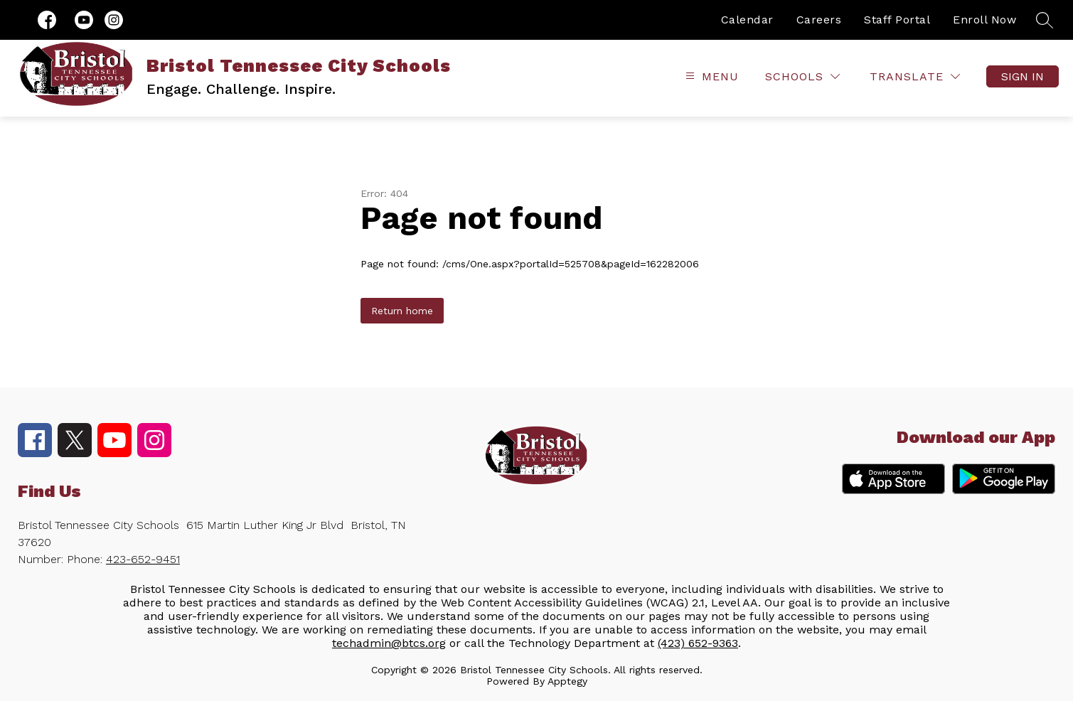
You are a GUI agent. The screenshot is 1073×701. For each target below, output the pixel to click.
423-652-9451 (143, 559)
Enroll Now (984, 19)
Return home (402, 310)
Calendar (747, 19)
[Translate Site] (914, 76)
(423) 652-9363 (698, 643)
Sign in (1022, 76)
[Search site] (1044, 20)
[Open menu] (710, 76)
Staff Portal (897, 19)
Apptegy (567, 681)
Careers (819, 19)
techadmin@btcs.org (389, 643)
